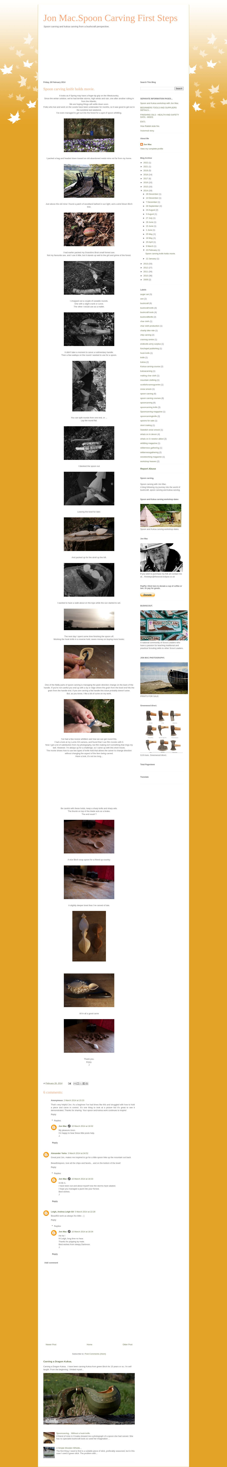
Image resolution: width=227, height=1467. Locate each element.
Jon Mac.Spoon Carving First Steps (110, 18)
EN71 (143, 121)
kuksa (143, 362)
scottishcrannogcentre (150, 384)
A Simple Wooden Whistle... (68, 1448)
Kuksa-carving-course (150, 366)
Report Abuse (148, 468)
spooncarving (146, 402)
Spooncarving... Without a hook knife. (73, 1433)
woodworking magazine (151, 457)
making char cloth (148, 375)
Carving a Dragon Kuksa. (57, 1361)
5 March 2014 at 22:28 (85, 1212)
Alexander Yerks (59, 1153)
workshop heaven (148, 461)
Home (89, 1344)
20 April (149, 242)
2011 (146, 271)
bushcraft (144, 303)
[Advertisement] (113, 54)
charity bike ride (147, 330)
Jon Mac (63, 1126)
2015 (146, 186)
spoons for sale (147, 420)
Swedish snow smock (150, 430)
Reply (53, 1114)
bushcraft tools (147, 312)
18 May (149, 238)
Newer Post (51, 1344)
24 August (151, 210)
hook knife (145, 353)
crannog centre (147, 339)
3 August (150, 214)
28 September (152, 206)
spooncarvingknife (148, 416)
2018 (146, 174)
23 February (152, 250)
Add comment (51, 1263)
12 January (151, 258)
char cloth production (149, 326)
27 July (149, 218)
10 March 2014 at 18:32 (82, 1126)
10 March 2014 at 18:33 (82, 1179)
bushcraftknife (146, 317)
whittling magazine (148, 443)
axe (142, 299)
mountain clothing (148, 380)
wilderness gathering (149, 448)
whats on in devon (148, 434)
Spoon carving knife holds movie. (160, 253)
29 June (150, 222)
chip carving (145, 335)
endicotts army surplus (150, 344)
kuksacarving (146, 371)
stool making (146, 425)
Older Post (127, 1344)
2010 (146, 275)
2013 (146, 263)
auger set (144, 294)
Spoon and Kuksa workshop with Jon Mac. (159, 103)
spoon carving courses (150, 398)
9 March (150, 246)
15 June (150, 226)
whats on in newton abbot (151, 439)
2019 (146, 170)
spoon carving (146, 393)
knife (142, 357)
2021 (146, 166)
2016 (146, 182)
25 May (149, 234)
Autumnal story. (147, 131)
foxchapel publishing (149, 348)
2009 (146, 279)
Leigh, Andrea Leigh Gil (62, 1212)
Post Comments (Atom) (95, 1354)
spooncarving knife (148, 407)
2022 (146, 162)
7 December (152, 202)
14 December (152, 198)
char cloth (144, 321)
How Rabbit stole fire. (150, 126)
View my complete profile (151, 149)
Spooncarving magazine (151, 411)
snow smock (146, 389)
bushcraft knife (147, 308)
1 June (149, 230)
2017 (146, 178)
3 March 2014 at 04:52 (78, 1153)
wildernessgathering (149, 452)
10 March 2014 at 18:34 (82, 1231)
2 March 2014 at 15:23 (74, 1100)
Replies (57, 1120)
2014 (146, 190)
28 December (152, 194)
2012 (146, 267)
